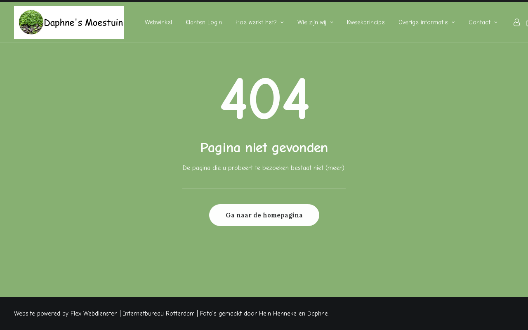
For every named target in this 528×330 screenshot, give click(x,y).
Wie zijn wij (315, 22)
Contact (483, 22)
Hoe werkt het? (260, 22)
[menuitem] (158, 22)
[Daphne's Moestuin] (69, 22)
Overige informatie (426, 22)
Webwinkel (158, 22)
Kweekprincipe (366, 22)
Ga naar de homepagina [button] (264, 215)
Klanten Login (204, 22)
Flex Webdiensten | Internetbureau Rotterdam (133, 313)
